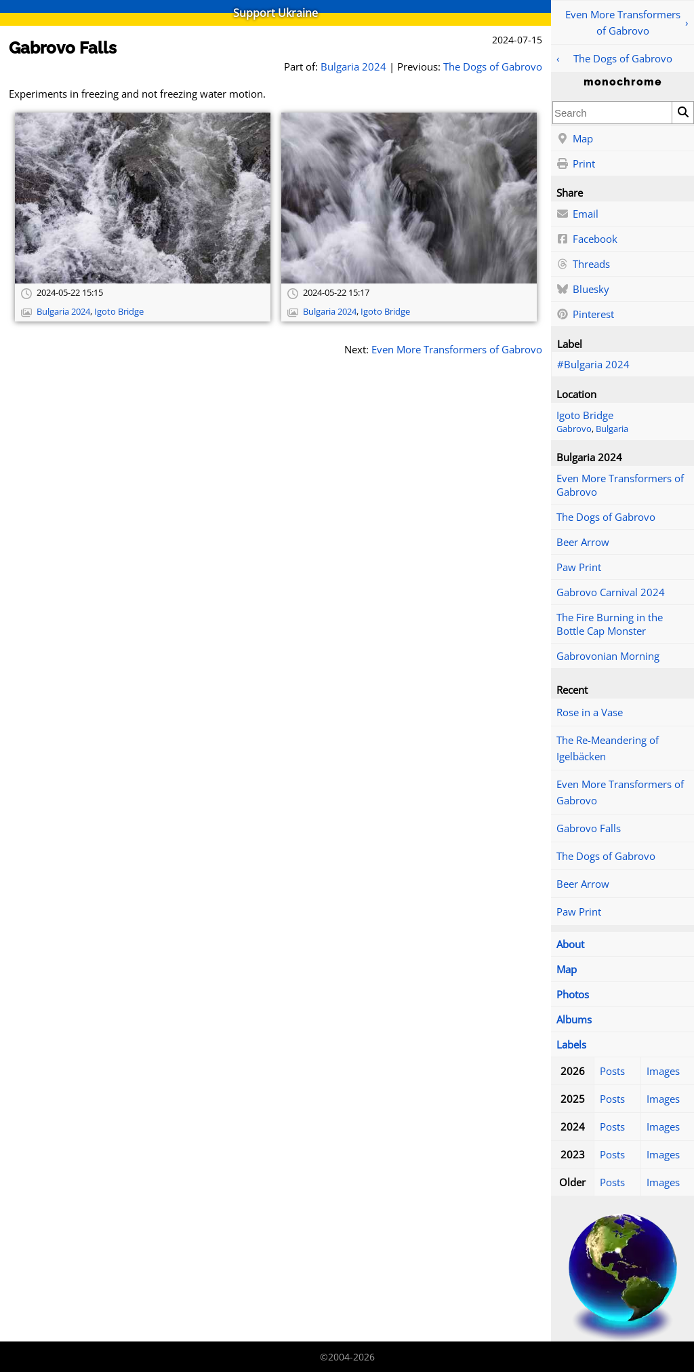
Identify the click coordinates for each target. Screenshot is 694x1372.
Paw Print (578, 567)
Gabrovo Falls (588, 828)
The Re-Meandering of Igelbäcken (607, 748)
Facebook (586, 239)
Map (574, 139)
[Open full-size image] (142, 198)
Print (575, 164)
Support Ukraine (275, 12)
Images (663, 1071)
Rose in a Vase (589, 712)
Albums (574, 1019)
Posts (612, 1071)
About (570, 944)
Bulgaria (612, 429)
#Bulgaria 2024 (593, 364)
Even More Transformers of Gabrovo (622, 22)
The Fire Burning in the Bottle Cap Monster (609, 624)
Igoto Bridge (584, 415)
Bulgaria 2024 (353, 66)
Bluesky (582, 289)
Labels (571, 1044)
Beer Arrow (582, 542)
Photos (572, 994)
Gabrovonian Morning (607, 656)
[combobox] (612, 112)
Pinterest (585, 314)
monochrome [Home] (623, 82)
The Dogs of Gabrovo (622, 58)
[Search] (682, 112)
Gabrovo (574, 429)
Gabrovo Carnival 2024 (610, 592)
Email (577, 214)
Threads (583, 264)
